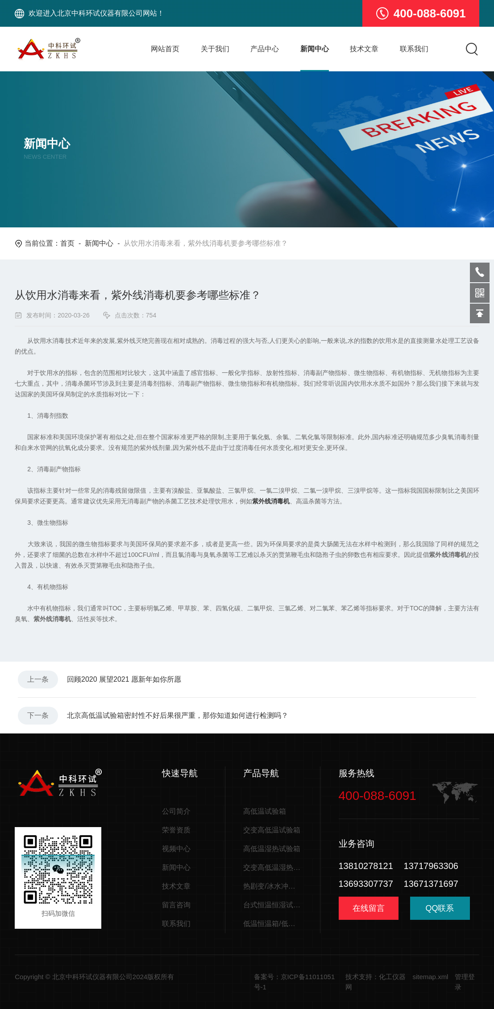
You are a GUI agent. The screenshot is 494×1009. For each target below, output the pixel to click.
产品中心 (264, 49)
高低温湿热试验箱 (271, 849)
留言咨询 (176, 905)
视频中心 (176, 849)
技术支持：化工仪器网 (375, 982)
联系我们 (414, 49)
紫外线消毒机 (271, 501)
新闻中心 (314, 49)
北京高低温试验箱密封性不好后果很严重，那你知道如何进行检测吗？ (177, 715)
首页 (67, 243)
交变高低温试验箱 (271, 830)
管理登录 (465, 982)
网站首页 (165, 49)
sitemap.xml (430, 976)
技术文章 (364, 49)
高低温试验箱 (264, 811)
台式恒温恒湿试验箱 (272, 905)
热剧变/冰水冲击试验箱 (272, 886)
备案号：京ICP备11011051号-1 (294, 982)
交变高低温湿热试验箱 (272, 867)
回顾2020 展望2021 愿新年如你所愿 (124, 679)
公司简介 (176, 811)
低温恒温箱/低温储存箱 (272, 923)
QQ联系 (440, 911)
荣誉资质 (176, 830)
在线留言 (369, 908)
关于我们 (215, 49)
